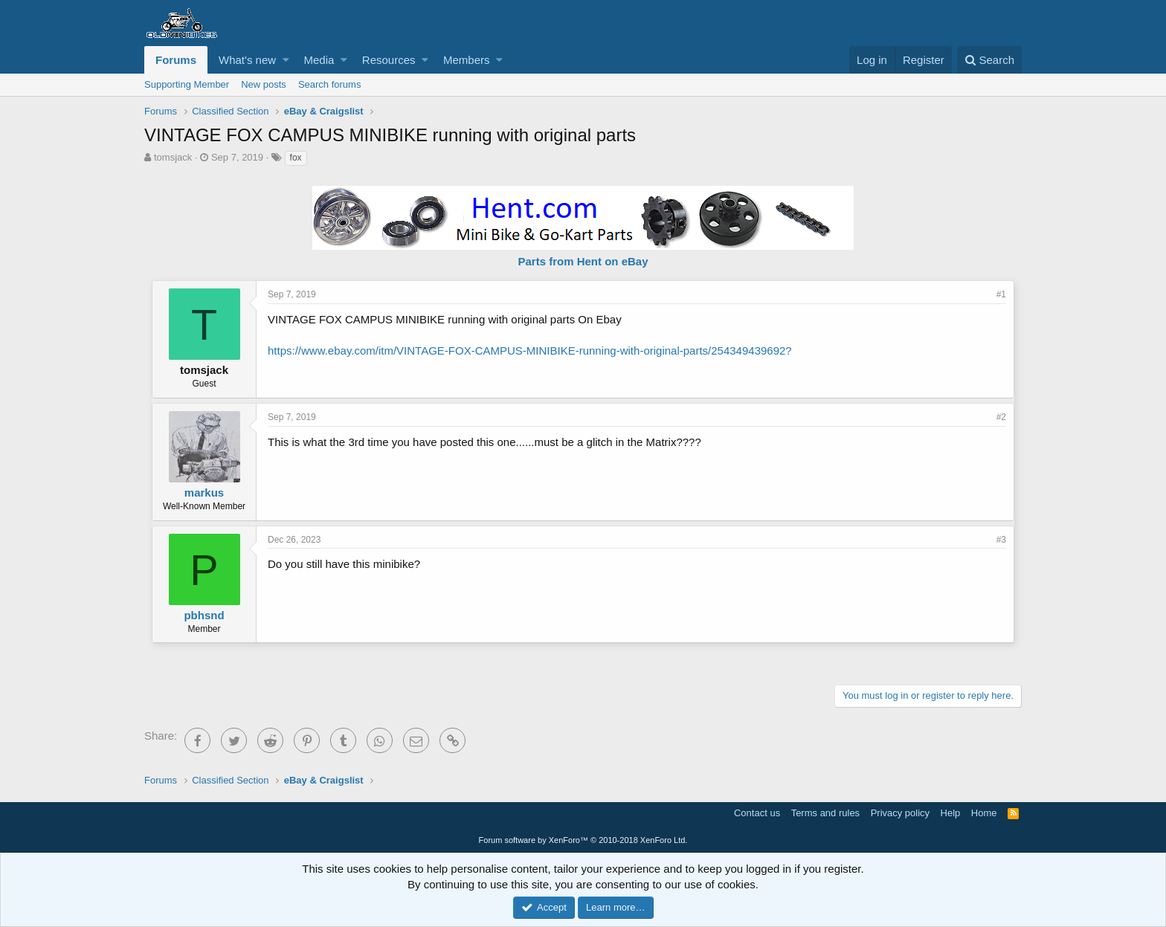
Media (319, 60)
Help (951, 812)
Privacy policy (900, 812)
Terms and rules (825, 812)
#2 (1001, 417)
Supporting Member (186, 84)
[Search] (989, 60)
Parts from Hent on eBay (583, 261)
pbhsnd (204, 615)
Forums (175, 60)
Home (984, 812)
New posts (263, 84)
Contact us (757, 812)
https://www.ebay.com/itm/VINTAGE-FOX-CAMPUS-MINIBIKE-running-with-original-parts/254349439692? (530, 350)
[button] (286, 60)
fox (296, 157)
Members (466, 60)
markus (204, 492)
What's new (247, 60)
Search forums (329, 84)
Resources (389, 60)
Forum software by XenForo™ (583, 840)
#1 (1001, 294)
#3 (1001, 539)
